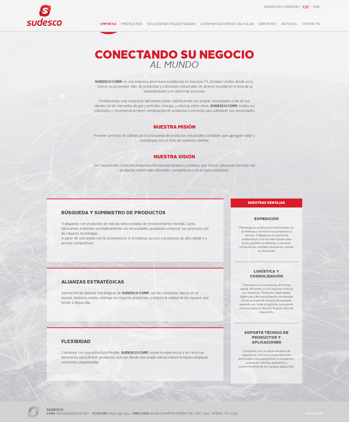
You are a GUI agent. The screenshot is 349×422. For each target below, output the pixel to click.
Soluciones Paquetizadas (171, 25)
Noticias (289, 25)
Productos (131, 25)
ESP (306, 7)
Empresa (108, 25)
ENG (316, 7)
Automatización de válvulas (227, 25)
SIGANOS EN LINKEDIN (283, 7)
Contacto (311, 25)
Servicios (267, 25)
